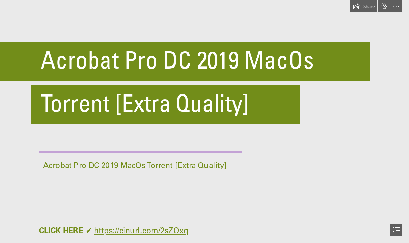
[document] (204, 121)
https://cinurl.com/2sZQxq (141, 230)
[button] (363, 6)
